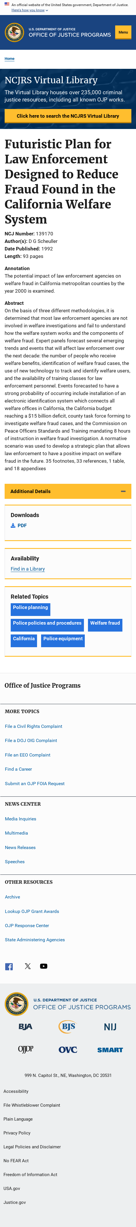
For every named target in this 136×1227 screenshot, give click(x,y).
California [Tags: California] (24, 638)
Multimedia (16, 833)
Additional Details (30, 491)
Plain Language (18, 1119)
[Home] (70, 32)
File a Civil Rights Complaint (33, 726)
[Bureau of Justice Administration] (25, 1031)
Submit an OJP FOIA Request (35, 783)
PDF (22, 525)
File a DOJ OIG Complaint (31, 740)
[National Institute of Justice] (110, 1031)
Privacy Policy (16, 1133)
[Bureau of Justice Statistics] (67, 1035)
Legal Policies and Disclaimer (32, 1146)
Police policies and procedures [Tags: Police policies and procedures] (47, 623)
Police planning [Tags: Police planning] (30, 607)
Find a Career (18, 769)
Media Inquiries (20, 819)
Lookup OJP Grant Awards (32, 911)
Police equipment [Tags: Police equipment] (62, 638)
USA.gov (11, 1188)
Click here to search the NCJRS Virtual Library (68, 116)
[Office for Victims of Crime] (68, 1054)
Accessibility (15, 1091)
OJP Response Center (27, 925)
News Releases (20, 847)
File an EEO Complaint (27, 755)
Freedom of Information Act (30, 1174)
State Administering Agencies (35, 939)
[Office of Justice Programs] (14, 32)
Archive (12, 897)
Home (9, 58)
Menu (123, 32)
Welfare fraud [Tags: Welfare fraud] (105, 623)
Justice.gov (14, 1202)
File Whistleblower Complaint (31, 1105)
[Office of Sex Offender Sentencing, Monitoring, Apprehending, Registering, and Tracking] (110, 1053)
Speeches (15, 861)
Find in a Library (28, 569)
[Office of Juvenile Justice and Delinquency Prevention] (25, 1055)
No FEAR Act (16, 1160)
